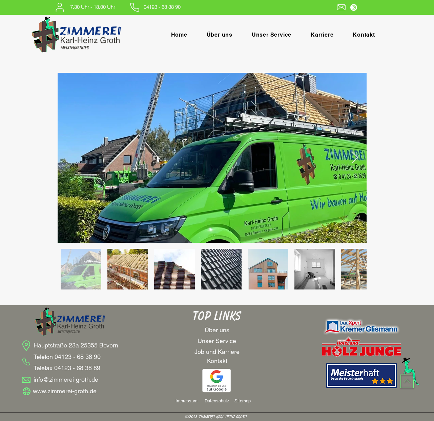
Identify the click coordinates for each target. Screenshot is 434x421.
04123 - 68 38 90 (78, 356)
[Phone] (134, 7)
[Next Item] (355, 157)
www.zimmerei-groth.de (65, 391)
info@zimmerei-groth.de (66, 379)
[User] (60, 7)
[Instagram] (353, 7)
